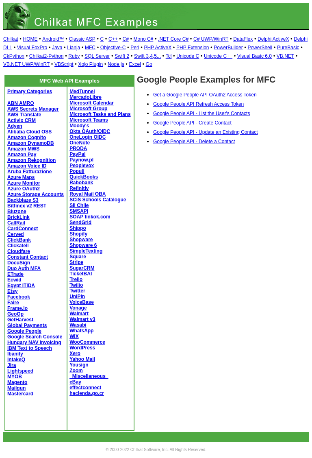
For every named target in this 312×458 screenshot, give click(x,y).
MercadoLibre (85, 97)
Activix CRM (21, 120)
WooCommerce (87, 342)
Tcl (169, 56)
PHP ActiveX (157, 47)
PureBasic (288, 47)
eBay (75, 382)
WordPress (82, 348)
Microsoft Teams (88, 120)
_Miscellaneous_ (88, 376)
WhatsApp (81, 331)
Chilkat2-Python (46, 56)
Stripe (76, 262)
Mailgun (16, 388)
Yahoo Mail (82, 359)
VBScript (64, 64)
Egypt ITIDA (21, 285)
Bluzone (16, 211)
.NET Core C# (173, 39)
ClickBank (19, 240)
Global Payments (27, 325)
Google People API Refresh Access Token (198, 104)
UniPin (77, 296)
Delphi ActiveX (273, 39)
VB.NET (285, 56)
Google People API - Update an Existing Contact (205, 132)
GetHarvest (20, 320)
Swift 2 (122, 56)
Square (77, 257)
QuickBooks (83, 177)
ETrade (15, 274)
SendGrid (80, 222)
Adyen (14, 126)
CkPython (13, 56)
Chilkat (10, 39)
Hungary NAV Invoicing (34, 342)
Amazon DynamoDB (30, 143)
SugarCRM (81, 268)
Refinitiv (79, 188)
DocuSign (18, 263)
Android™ (53, 39)
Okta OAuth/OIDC (89, 131)
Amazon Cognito (26, 137)
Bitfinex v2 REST (26, 206)
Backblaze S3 (23, 200)
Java (57, 47)
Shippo (77, 228)
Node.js (116, 64)
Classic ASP (82, 39)
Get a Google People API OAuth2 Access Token (205, 95)
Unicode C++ (218, 56)
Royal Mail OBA (87, 194)
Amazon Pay (21, 154)
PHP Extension (192, 47)
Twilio (76, 285)
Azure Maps (21, 177)
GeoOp (15, 314)
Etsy (12, 291)
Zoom (76, 370)
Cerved (15, 234)
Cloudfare (18, 251)
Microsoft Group (88, 108)
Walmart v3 (82, 319)
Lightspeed (20, 371)
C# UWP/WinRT (210, 39)
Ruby (74, 56)
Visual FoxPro (32, 47)
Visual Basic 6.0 (254, 56)
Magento (17, 382)
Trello (75, 279)
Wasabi (78, 325)
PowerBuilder (228, 47)
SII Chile (79, 205)
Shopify (78, 234)
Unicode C (187, 56)
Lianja (73, 47)
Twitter (77, 291)
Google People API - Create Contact (192, 123)
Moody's (79, 126)
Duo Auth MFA (24, 268)
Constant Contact (27, 257)
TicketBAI (80, 274)
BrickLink (18, 217)
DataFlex (243, 39)
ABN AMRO (20, 103)
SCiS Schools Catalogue (97, 200)
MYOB (14, 376)
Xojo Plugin (90, 64)
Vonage (78, 308)
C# (125, 39)
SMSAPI (78, 211)
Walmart (79, 313)
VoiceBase (81, 302)
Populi (76, 171)
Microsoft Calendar (91, 103)
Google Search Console (34, 337)
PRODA (78, 148)
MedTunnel (82, 91)
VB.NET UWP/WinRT (26, 64)
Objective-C (113, 47)
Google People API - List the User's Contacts (201, 113)
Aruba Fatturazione (29, 171)
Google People (24, 331)
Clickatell (18, 246)
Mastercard (20, 394)
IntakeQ (16, 359)
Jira (11, 365)
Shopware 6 (83, 245)
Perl (134, 47)
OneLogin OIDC (87, 137)
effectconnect (85, 387)
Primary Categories (29, 91)
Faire (13, 302)
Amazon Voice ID (26, 166)
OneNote (79, 143)
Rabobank (81, 182)
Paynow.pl (81, 160)
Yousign (78, 365)
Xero (74, 353)
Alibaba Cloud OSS (29, 132)
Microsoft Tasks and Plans (100, 114)
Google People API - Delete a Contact (194, 141)
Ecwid (14, 280)
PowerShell (259, 47)
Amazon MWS (23, 149)
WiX (74, 336)
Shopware (81, 239)
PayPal (77, 154)
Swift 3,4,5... (147, 56)
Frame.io (17, 308)
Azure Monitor (23, 183)
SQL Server (97, 56)
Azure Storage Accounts (35, 194)
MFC (90, 47)
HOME (30, 39)
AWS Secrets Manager (33, 109)
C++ (113, 39)
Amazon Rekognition (31, 160)
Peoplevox (81, 165)
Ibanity (15, 354)
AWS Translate (24, 115)
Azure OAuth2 (23, 189)
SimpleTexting (85, 251)
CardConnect (22, 228)
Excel (135, 64)
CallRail (16, 223)
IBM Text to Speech (29, 348)
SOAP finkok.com (89, 217)
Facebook (18, 297)
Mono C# (144, 39)
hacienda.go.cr (86, 393)
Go (149, 64)
